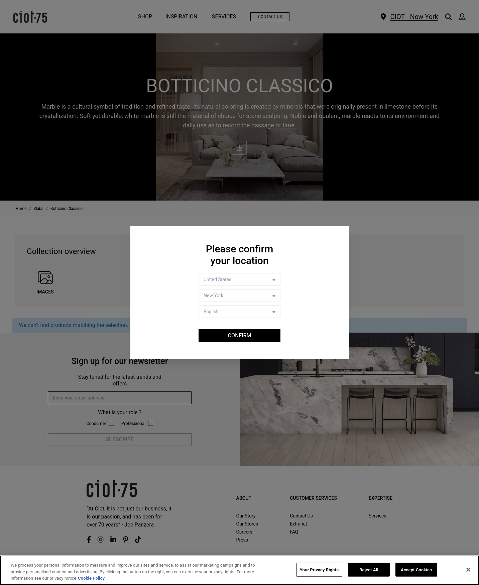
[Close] (468, 569)
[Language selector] (239, 311)
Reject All (368, 569)
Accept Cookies (416, 569)
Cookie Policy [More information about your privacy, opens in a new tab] (91, 578)
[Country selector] (239, 279)
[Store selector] (239, 295)
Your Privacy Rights (319, 569)
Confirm (239, 335)
